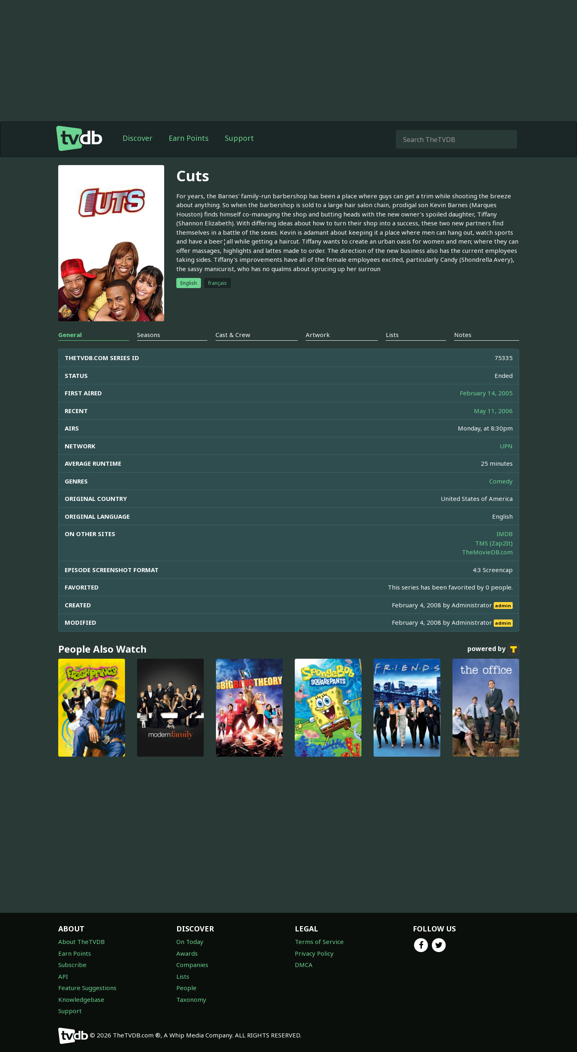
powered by (493, 649)
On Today (189, 941)
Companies (192, 965)
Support (239, 138)
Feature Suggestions (87, 988)
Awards (187, 953)
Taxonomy (191, 999)
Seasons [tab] (148, 335)
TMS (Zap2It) (494, 543)
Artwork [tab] (318, 335)
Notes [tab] (462, 335)
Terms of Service (319, 941)
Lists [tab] (392, 335)
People (186, 988)
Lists (182, 976)
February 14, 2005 (486, 393)
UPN (506, 446)
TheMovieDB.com (487, 552)
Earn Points (189, 138)
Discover (137, 138)
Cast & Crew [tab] (233, 335)
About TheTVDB (81, 941)
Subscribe (72, 965)
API (63, 976)
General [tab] (70, 335)
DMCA (304, 965)
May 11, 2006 (493, 411)
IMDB (505, 534)
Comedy (501, 481)
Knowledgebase (81, 999)
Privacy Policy (314, 953)
